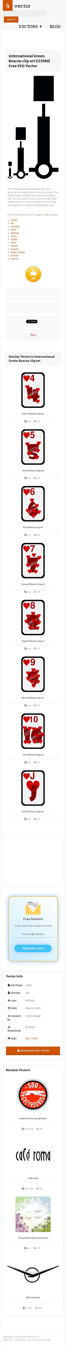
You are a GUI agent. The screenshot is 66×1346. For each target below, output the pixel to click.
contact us (20, 1340)
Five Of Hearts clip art (33, 471)
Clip (27, 1038)
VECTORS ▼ (30, 26)
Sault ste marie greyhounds (33, 1118)
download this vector (33, 1050)
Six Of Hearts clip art (33, 527)
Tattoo (14, 236)
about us (7, 1340)
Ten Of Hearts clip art (33, 755)
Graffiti (14, 239)
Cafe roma (33, 1178)
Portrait (14, 255)
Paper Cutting (18, 252)
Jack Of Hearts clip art (33, 812)
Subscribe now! (33, 948)
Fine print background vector (33, 1238)
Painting (15, 233)
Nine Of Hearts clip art (33, 698)
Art (47, 214)
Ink (12, 223)
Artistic (14, 220)
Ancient (14, 249)
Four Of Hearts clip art (33, 414)
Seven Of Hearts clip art (33, 584)
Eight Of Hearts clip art (33, 641)
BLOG (55, 26)
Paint (13, 229)
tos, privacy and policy (39, 1340)
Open (13, 242)
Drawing (15, 226)
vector (22, 6)
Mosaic (14, 245)
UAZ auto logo (33, 1297)
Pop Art (14, 258)
